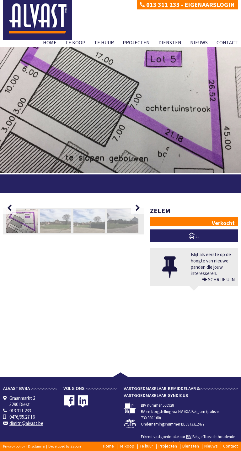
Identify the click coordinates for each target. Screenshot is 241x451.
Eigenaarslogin (210, 4)
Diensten (169, 42)
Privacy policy (14, 446)
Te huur (104, 42)
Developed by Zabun (64, 446)
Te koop (75, 42)
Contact (227, 42)
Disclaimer (37, 446)
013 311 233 (160, 4)
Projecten (136, 42)
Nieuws (199, 42)
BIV (188, 436)
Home (49, 42)
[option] (73, 260)
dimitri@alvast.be (26, 423)
